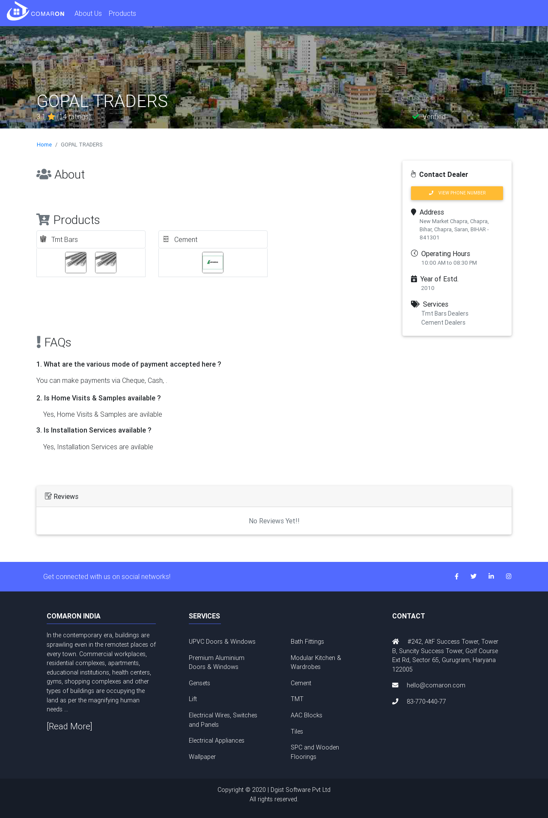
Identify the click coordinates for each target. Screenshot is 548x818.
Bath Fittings (307, 641)
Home (44, 144)
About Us (88, 13)
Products (122, 13)
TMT (297, 699)
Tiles (297, 731)
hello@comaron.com (436, 685)
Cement (301, 683)
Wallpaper (202, 757)
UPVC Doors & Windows (222, 641)
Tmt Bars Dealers (444, 313)
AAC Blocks (306, 715)
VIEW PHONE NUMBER (457, 193)
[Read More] (69, 726)
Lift (193, 699)
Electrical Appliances (216, 740)
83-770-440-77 (426, 701)
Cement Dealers (443, 322)
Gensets (199, 683)
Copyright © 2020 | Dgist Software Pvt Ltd (274, 795)
